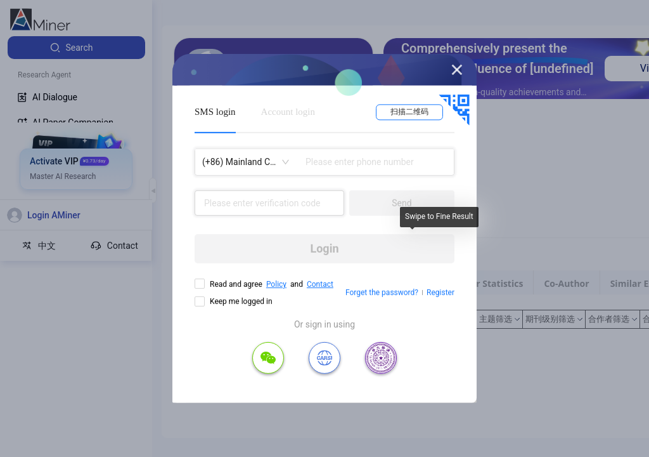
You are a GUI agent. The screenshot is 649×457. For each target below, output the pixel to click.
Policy (276, 284)
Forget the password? (381, 292)
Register (440, 292)
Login (324, 248)
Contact (320, 284)
